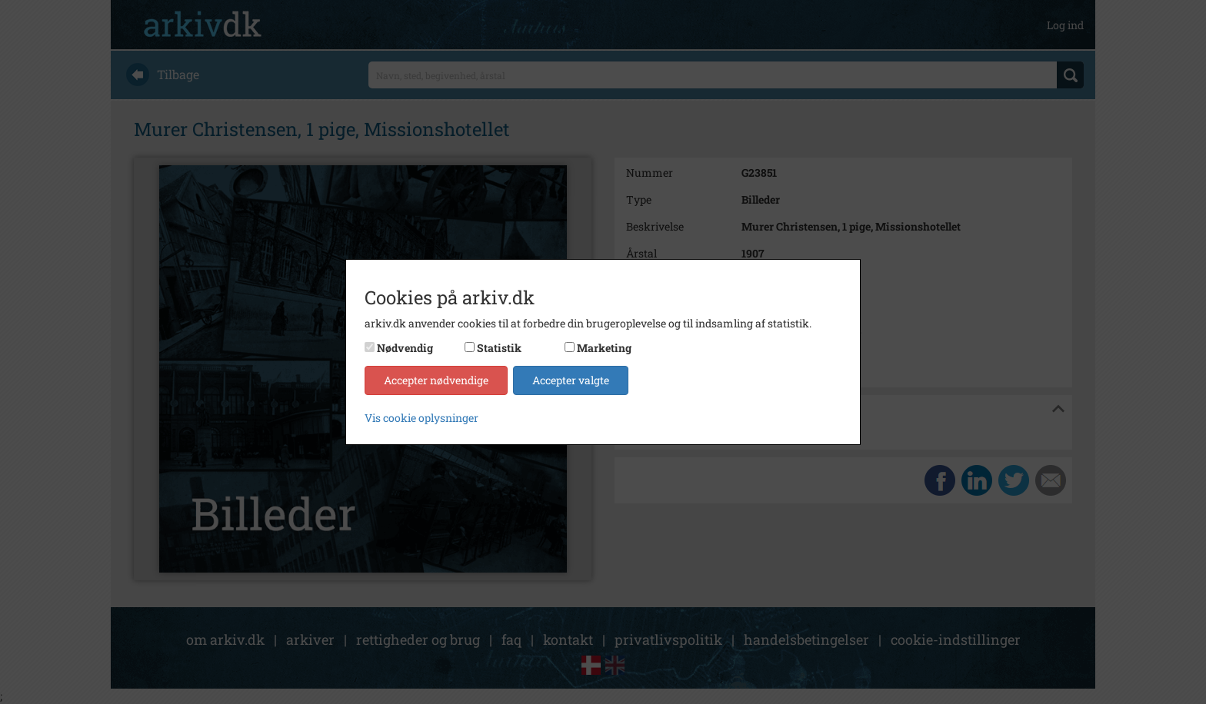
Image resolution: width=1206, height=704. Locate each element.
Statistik (499, 347)
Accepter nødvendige (436, 380)
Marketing (604, 347)
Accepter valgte (570, 380)
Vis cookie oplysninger (421, 417)
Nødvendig (405, 347)
